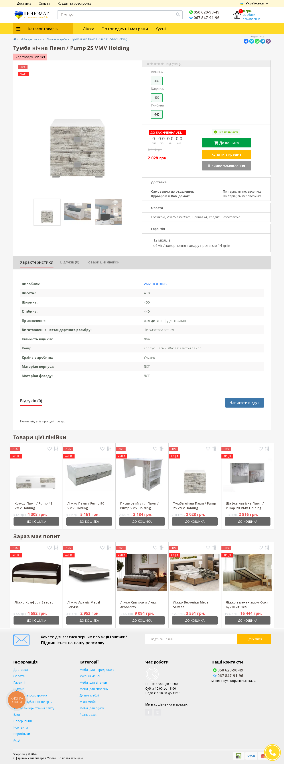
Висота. (157, 72)
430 (157, 81)
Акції (16, 740)
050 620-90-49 (204, 12)
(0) (181, 64)
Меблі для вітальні (93, 682)
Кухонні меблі (89, 676)
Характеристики (36, 262)
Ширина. (157, 88)
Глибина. (157, 105)
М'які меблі (87, 702)
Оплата (44, 3)
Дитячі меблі (89, 695)
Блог (16, 714)
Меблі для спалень (35, 39)
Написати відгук (245, 402)
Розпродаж (88, 714)
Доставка (24, 3)
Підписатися (254, 639)
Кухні (160, 28)
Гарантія (19, 682)
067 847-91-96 (204, 17)
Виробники (21, 734)
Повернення (22, 721)
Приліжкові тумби (66, 39)
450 (157, 97)
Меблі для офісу (91, 708)
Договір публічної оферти (33, 702)
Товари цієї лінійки (102, 262)
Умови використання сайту (33, 708)
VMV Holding (155, 284)
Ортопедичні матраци (124, 28)
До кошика (226, 142)
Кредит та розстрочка (74, 3)
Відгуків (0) (69, 262)
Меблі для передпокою (96, 669)
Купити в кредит (226, 154)
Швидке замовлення (226, 165)
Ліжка (89, 28)
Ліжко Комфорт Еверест (35, 602)
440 (157, 114)
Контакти (20, 727)
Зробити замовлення (251, 17)
